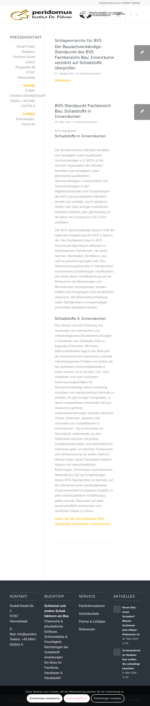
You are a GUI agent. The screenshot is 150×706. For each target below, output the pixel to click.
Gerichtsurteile (89, 613)
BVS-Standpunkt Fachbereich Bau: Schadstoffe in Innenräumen (83, 111)
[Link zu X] (131, 15)
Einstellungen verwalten (107, 698)
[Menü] (118, 14)
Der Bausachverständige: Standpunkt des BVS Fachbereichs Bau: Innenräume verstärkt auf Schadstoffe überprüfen (84, 57)
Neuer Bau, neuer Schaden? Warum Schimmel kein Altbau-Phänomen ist (131, 621)
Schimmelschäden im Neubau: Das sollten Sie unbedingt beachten (134, 659)
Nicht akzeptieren (77, 698)
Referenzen (87, 629)
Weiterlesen (64, 80)
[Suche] (109, 14)
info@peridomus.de (109, 3)
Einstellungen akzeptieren (45, 698)
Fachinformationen (90, 73)
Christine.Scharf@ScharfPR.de (31, 95)
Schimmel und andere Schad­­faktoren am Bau (56, 611)
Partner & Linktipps (92, 621)
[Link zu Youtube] (137, 15)
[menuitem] (109, 14)
